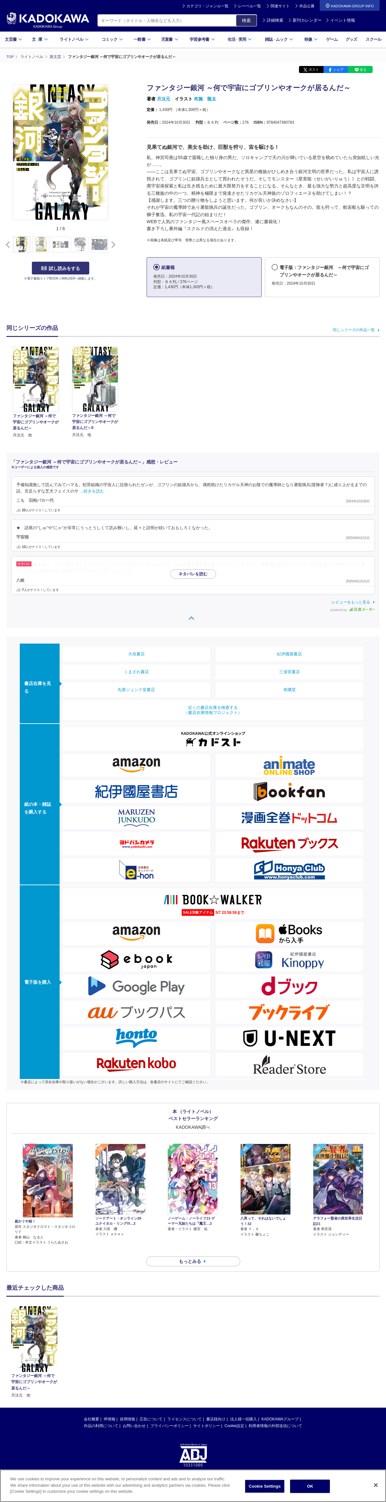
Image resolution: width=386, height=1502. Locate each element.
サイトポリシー (206, 1414)
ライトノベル (74, 39)
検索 (246, 20)
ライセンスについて (184, 1407)
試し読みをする (60, 268)
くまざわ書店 (136, 671)
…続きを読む (92, 491)
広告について (151, 1407)
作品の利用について (101, 1414)
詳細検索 (272, 20)
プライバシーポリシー (169, 1414)
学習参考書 (202, 39)
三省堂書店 (289, 671)
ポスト (314, 69)
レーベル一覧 (249, 6)
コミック (112, 39)
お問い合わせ (134, 1414)
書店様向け (215, 1407)
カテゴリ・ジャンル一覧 (207, 6)
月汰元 (163, 98)
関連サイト (280, 6)
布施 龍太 (205, 98)
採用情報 (127, 1407)
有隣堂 (289, 689)
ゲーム (332, 39)
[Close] (376, 1485)
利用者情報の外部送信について (275, 1414)
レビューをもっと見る (351, 602)
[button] (112, 244)
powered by (353, 609)
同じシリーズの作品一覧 (354, 329)
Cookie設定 (234, 1414)
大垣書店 (136, 653)
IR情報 (109, 1407)
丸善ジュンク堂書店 (136, 689)
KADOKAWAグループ (279, 1407)
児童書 (169, 39)
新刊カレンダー (305, 20)
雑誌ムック (279, 39)
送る (363, 69)
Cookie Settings (264, 1486)
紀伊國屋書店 (289, 653)
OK (310, 1486)
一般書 (142, 39)
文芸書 (13, 39)
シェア (338, 69)
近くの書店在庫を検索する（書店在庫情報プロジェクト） (213, 710)
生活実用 (240, 39)
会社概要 (91, 1407)
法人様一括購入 (243, 1407)
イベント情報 (340, 20)
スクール (373, 39)
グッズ (351, 39)
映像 (311, 39)
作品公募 (307, 6)
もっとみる (190, 1249)
